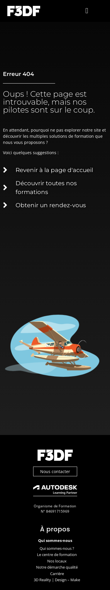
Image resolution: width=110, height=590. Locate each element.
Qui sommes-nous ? (57, 548)
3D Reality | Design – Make (57, 579)
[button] (87, 11)
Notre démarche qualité (57, 567)
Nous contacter (55, 471)
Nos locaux (57, 561)
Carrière (57, 573)
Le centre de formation (57, 554)
